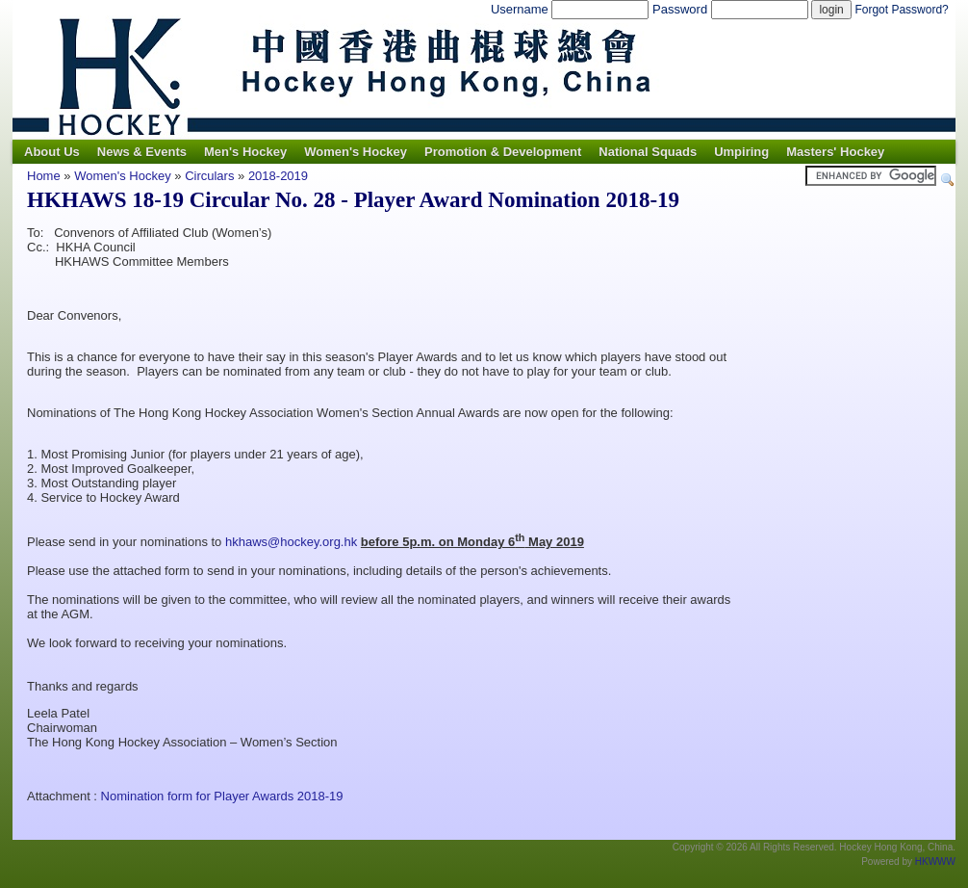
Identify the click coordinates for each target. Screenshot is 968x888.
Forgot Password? (901, 9)
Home (44, 176)
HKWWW (935, 861)
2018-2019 (278, 176)
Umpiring (741, 151)
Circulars (209, 176)
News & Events (142, 151)
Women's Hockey (355, 151)
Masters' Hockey (835, 151)
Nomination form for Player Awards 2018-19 (222, 796)
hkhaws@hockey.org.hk (291, 542)
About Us (52, 151)
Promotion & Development (502, 151)
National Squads (648, 151)
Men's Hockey (245, 151)
